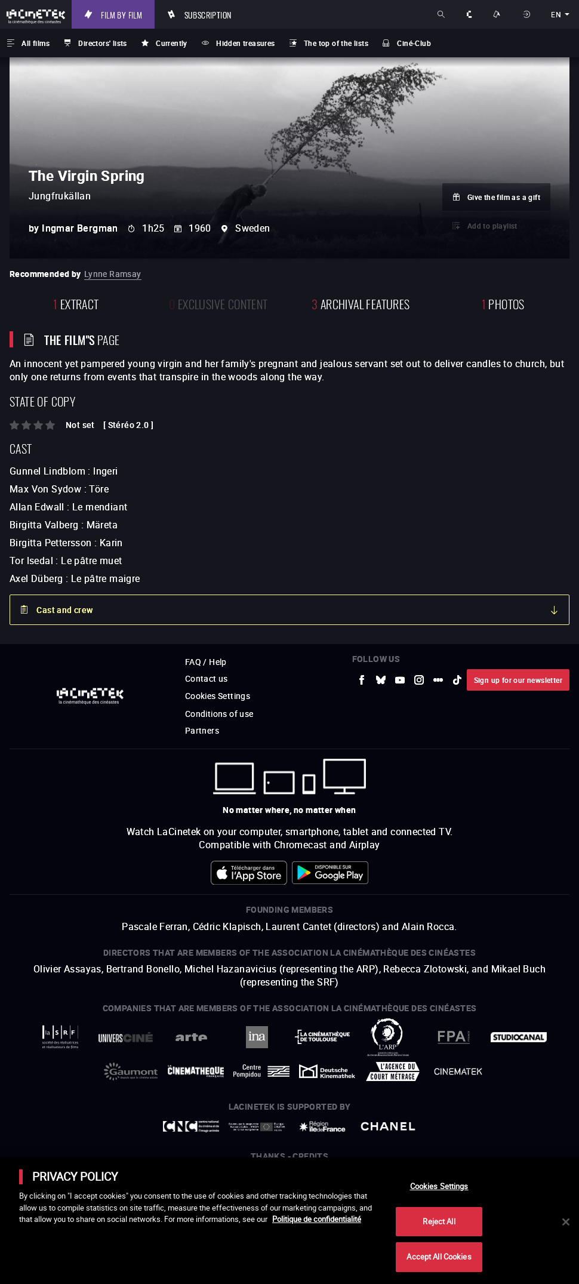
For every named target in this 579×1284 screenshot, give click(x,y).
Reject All (439, 1221)
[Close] (566, 1222)
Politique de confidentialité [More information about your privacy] (316, 1219)
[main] (289, 1220)
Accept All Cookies (438, 1256)
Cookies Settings (439, 1186)
